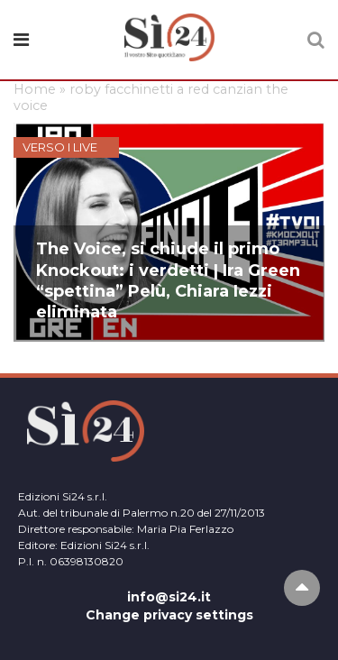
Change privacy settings (169, 615)
